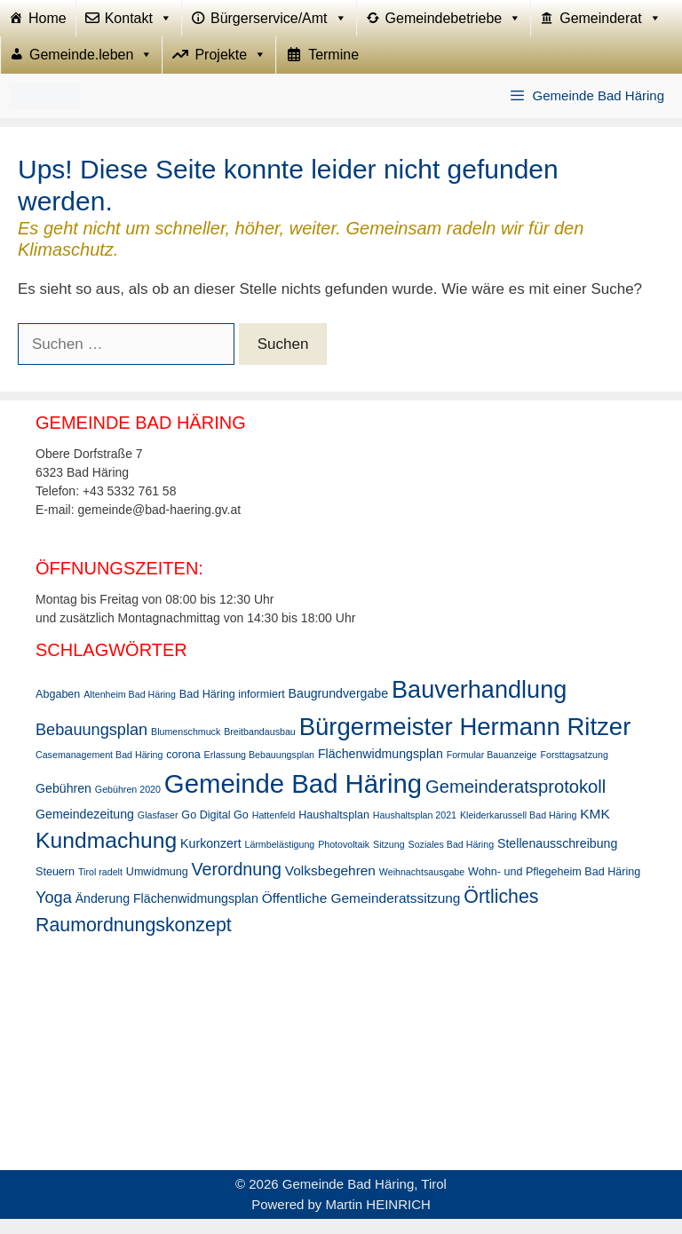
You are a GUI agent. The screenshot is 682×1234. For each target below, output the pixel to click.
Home (47, 21)
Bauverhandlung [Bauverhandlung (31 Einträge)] (479, 705)
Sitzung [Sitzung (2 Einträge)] (389, 859)
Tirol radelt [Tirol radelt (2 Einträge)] (100, 887)
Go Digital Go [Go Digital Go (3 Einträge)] (215, 830)
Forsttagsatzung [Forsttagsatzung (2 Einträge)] (573, 770)
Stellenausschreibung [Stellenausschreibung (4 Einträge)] (557, 858)
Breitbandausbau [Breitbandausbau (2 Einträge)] (260, 746)
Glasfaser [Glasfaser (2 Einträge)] (158, 830)
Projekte (230, 66)
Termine (333, 66)
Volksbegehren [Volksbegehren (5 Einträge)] (330, 885)
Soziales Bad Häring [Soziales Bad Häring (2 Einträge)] (451, 859)
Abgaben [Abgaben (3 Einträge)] (58, 710)
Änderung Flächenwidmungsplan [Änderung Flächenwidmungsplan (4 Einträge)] (166, 913)
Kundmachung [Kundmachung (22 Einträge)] (106, 855)
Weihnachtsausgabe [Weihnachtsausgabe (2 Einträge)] (421, 887)
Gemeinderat (610, 22)
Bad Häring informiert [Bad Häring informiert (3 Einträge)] (232, 710)
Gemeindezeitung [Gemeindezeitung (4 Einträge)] (85, 829)
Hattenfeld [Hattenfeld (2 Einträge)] (274, 830)
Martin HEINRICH (378, 1219)
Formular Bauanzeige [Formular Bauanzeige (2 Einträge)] (492, 770)
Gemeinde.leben (91, 66)
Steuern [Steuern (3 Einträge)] (55, 887)
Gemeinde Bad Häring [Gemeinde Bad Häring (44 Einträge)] (293, 798)
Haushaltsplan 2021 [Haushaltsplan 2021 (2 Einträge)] (414, 830)
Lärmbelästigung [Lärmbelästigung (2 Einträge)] (279, 859)
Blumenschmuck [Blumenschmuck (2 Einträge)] (185, 746)
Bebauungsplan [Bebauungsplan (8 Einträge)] (91, 745)
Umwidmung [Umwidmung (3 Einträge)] (157, 887)
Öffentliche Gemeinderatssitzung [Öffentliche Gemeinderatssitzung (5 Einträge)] (361, 913)
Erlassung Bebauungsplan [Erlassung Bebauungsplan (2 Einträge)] (259, 770)
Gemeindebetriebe (453, 22)
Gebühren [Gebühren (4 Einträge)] (63, 803)
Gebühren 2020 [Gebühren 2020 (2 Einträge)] (128, 804)
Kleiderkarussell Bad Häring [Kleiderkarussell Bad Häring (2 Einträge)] (518, 830)
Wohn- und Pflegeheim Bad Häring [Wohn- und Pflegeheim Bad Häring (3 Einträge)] (554, 887)
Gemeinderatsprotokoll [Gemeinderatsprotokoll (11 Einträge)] (515, 801)
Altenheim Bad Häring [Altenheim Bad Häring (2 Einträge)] (129, 710)
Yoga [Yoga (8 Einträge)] (54, 913)
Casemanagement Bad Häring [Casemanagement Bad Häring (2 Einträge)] (99, 770)
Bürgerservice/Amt (278, 22)
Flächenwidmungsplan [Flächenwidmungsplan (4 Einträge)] (380, 770)
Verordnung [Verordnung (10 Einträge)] (237, 884)
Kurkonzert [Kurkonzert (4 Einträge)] (210, 858)
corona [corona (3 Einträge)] (183, 770)
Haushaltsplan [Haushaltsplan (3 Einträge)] (333, 830)
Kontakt (138, 22)
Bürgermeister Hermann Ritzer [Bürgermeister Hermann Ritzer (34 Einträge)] (465, 741)
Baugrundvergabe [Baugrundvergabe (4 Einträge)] (339, 709)
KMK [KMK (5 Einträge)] (594, 828)
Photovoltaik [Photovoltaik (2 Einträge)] (343, 859)
